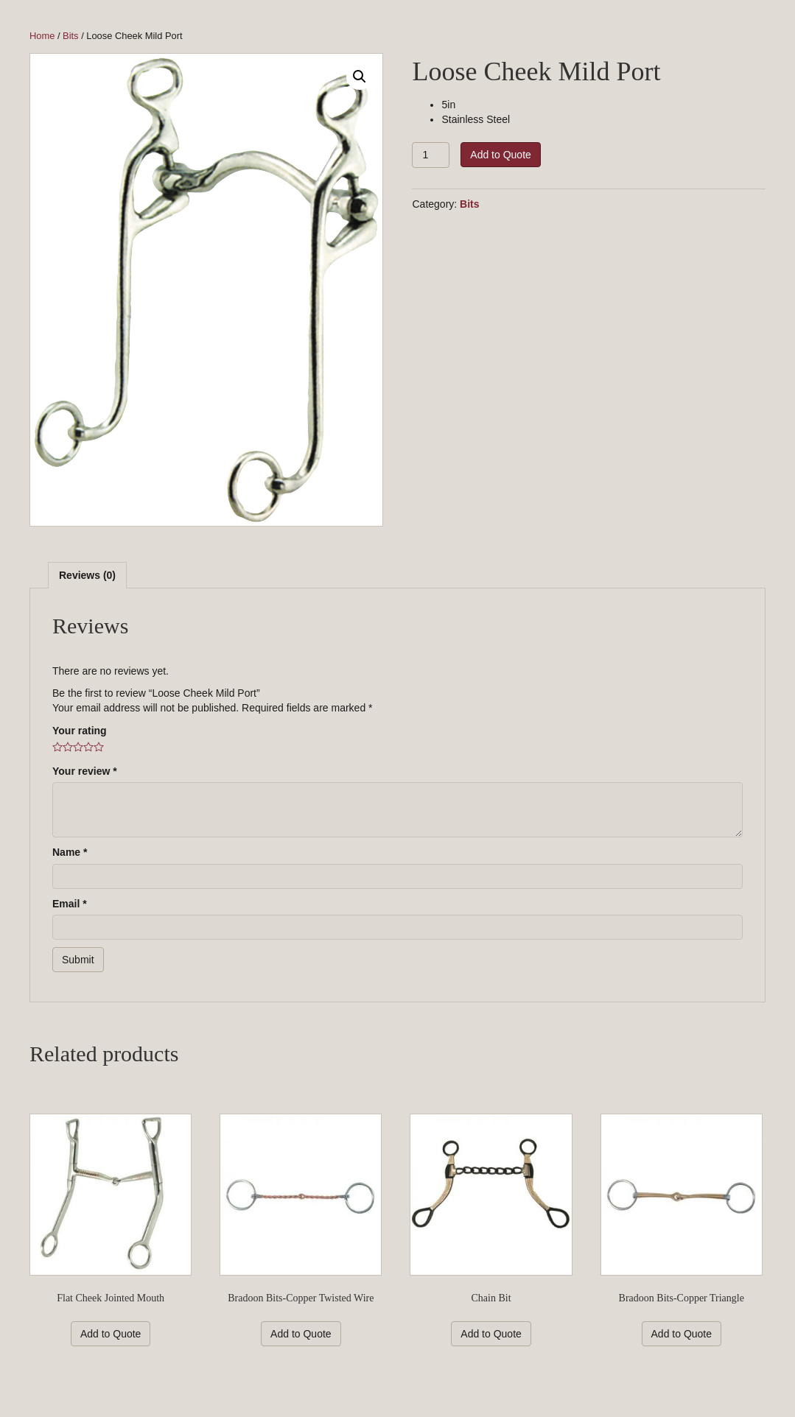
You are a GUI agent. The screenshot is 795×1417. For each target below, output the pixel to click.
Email (69, 904)
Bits (70, 35)
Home (42, 35)
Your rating (79, 730)
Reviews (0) (87, 575)
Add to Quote (500, 155)
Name (69, 852)
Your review (84, 771)
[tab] (87, 575)
